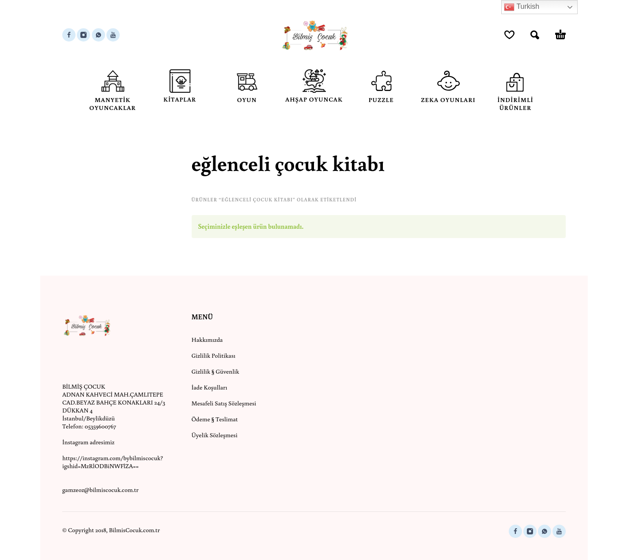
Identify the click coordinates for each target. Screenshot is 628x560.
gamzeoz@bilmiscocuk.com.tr (100, 490)
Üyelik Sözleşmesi (215, 435)
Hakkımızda (207, 340)
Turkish (521, 7)
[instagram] (83, 35)
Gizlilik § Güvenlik (215, 371)
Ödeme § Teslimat (215, 419)
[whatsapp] (98, 35)
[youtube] (113, 35)
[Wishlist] (509, 34)
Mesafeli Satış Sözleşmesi (224, 403)
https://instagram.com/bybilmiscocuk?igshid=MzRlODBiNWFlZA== (112, 462)
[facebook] (69, 35)
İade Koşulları (209, 387)
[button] (534, 34)
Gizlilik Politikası (213, 355)
